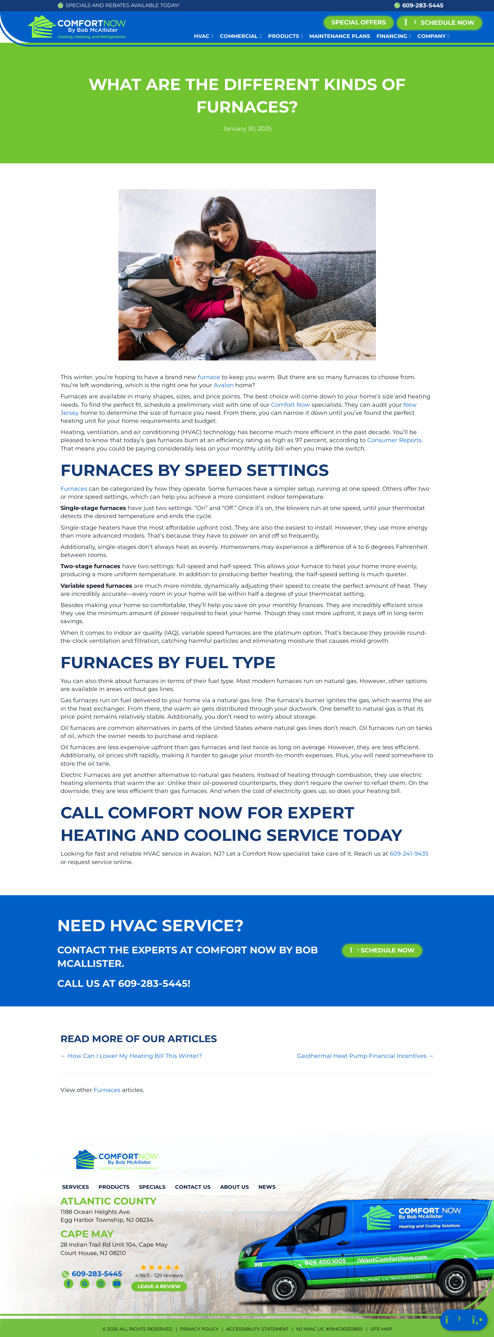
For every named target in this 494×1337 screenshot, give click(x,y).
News (266, 1187)
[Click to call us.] (477, 1321)
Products (285, 36)
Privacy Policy (199, 1329)
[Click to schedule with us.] (453, 1321)
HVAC (203, 36)
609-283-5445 (422, 5)
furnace (209, 377)
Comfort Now (290, 404)
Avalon (224, 385)
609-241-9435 (409, 853)
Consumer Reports (394, 440)
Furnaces (74, 488)
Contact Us (192, 1187)
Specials (152, 1187)
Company (433, 36)
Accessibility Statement (257, 1329)
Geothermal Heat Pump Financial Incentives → (365, 1056)
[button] (439, 23)
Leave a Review (159, 1286)
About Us (234, 1187)
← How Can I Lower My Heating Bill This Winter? (131, 1056)
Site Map (381, 1329)
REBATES (117, 5)
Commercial (241, 36)
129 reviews (168, 1275)
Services (75, 1187)
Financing (394, 36)
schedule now (382, 950)
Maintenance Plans (339, 36)
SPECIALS (78, 5)
